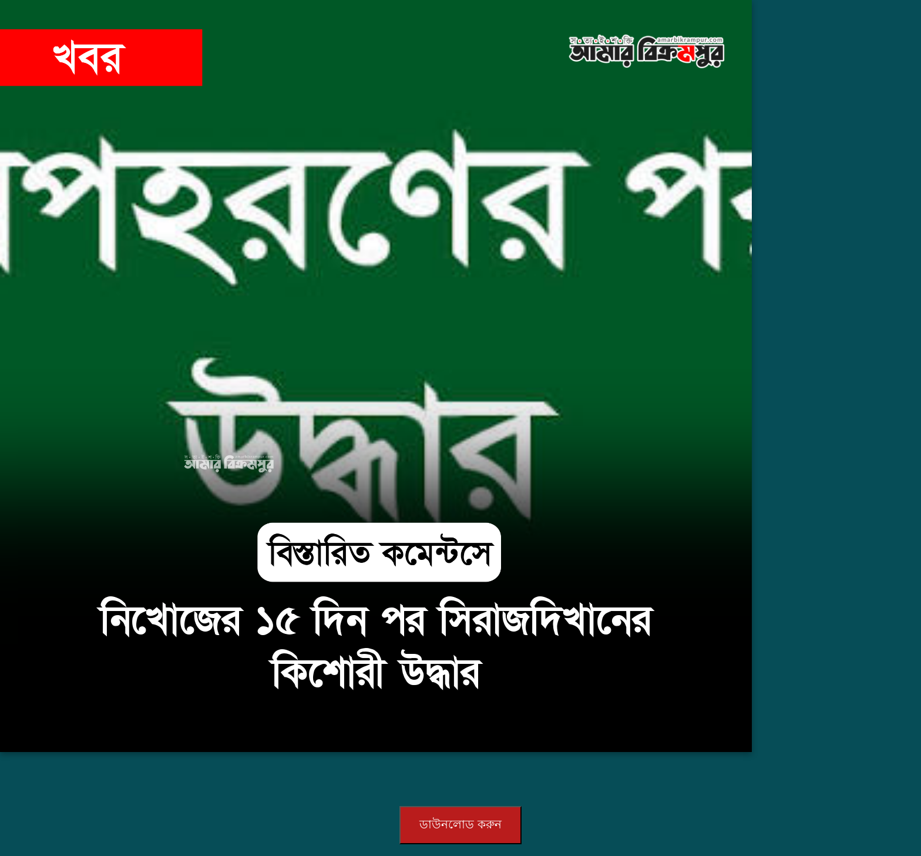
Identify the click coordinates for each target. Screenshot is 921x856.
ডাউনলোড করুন (460, 824)
